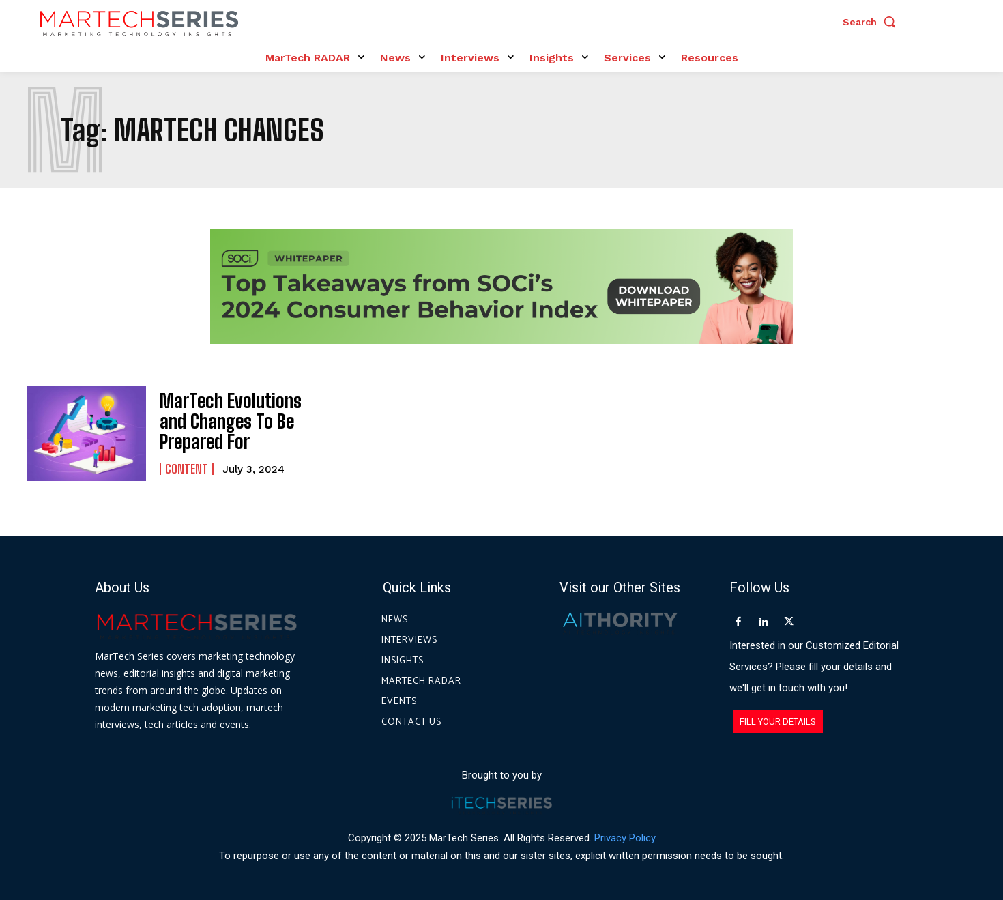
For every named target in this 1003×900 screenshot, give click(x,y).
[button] (873, 22)
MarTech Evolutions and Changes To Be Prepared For (237, 422)
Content (186, 465)
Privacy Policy (625, 838)
